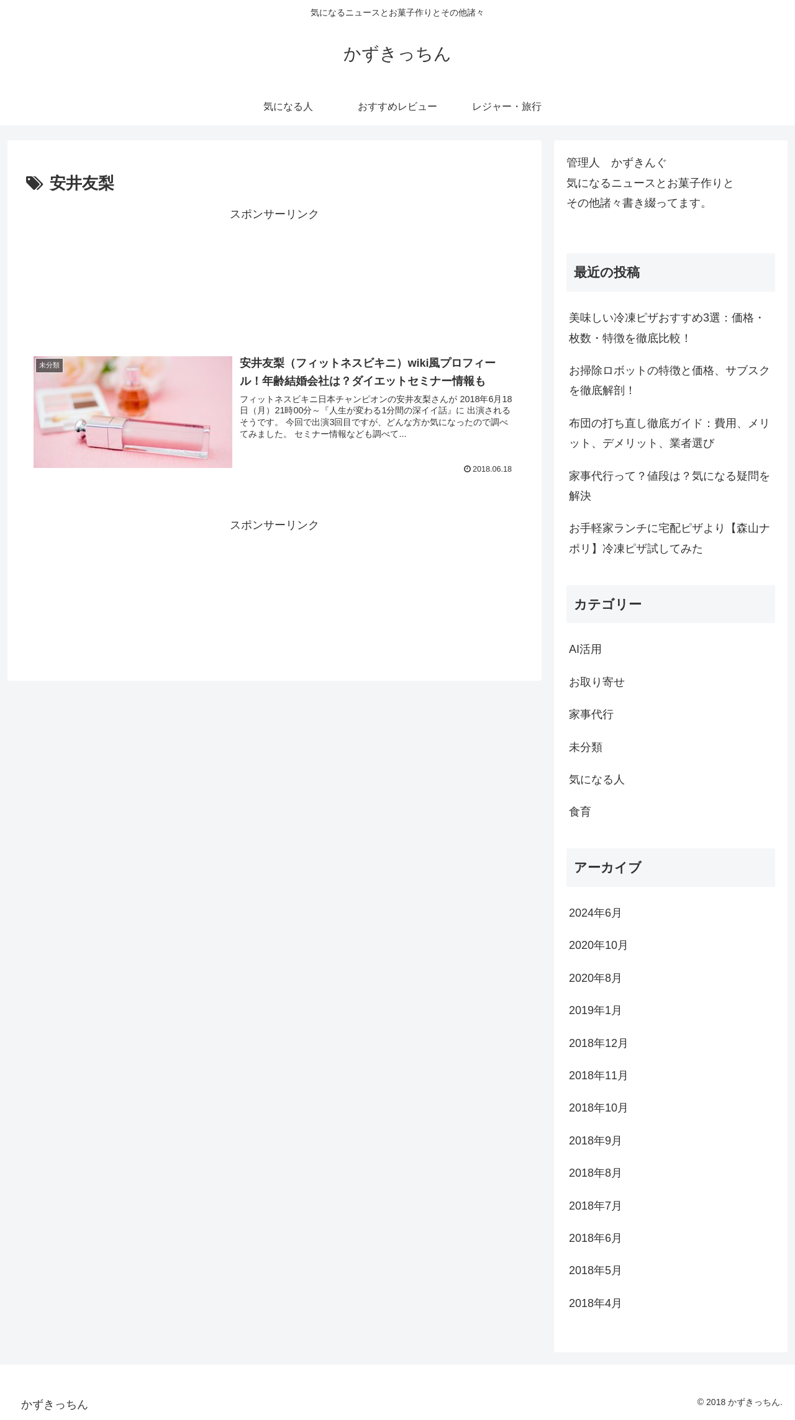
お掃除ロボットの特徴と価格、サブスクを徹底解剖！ (669, 380)
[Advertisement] (274, 276)
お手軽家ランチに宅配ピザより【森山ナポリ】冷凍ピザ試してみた (669, 538)
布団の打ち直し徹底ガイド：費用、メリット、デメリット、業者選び (669, 433)
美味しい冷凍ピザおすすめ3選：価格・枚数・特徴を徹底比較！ (667, 328)
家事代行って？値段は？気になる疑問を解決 (669, 486)
